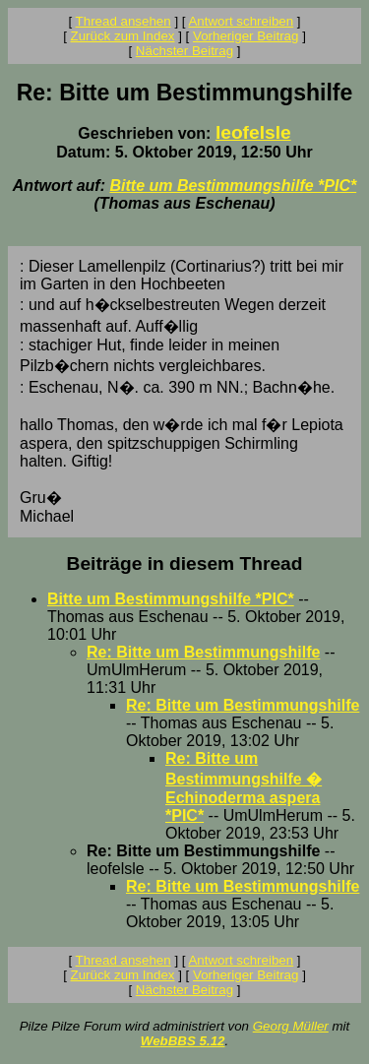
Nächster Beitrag (184, 50)
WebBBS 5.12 (183, 1040)
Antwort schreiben (240, 21)
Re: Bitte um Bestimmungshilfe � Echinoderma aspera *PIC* (243, 787)
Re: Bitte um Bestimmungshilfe (203, 652)
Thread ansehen (123, 21)
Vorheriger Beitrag (245, 36)
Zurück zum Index (123, 36)
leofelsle (253, 132)
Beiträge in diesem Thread (185, 563)
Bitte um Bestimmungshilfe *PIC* (232, 185)
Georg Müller (291, 1026)
